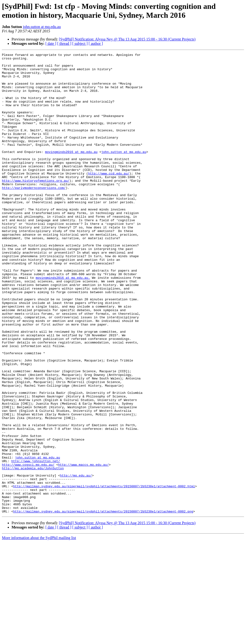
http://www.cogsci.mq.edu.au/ (28, 547)
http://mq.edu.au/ (76, 560)
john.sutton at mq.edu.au (42, 27)
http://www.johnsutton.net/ (35, 543)
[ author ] (96, 43)
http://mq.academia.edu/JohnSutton (33, 551)
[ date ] (50, 43)
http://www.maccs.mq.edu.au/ (83, 547)
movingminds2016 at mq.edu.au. (63, 323)
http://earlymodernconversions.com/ (34, 215)
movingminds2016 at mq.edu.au (71, 172)
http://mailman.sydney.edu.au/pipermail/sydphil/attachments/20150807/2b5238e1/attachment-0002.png (103, 603)
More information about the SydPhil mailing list (39, 630)
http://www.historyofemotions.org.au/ (35, 206)
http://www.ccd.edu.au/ (108, 198)
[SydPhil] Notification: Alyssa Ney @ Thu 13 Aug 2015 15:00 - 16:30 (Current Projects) (127, 39)
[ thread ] (64, 43)
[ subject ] (80, 43)
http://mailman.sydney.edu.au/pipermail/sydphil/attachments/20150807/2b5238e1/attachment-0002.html (104, 573)
